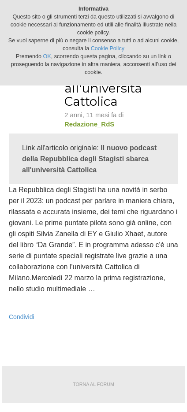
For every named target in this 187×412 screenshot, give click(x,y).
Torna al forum (93, 384)
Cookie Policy (107, 48)
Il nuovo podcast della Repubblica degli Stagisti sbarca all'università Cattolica (89, 159)
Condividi (21, 316)
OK (47, 56)
